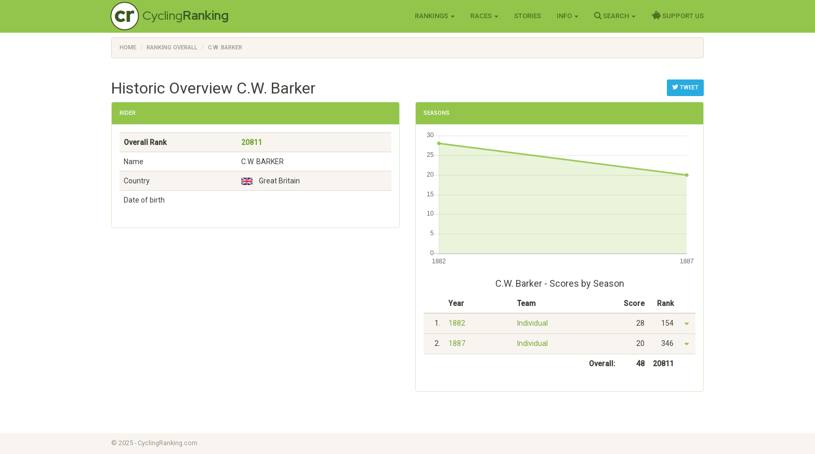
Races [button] (484, 16)
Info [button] (568, 16)
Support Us (677, 15)
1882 (457, 323)
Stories (527, 16)
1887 (457, 343)
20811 (251, 142)
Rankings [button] (435, 16)
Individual (532, 323)
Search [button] (615, 15)
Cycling (185, 15)
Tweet (685, 87)
